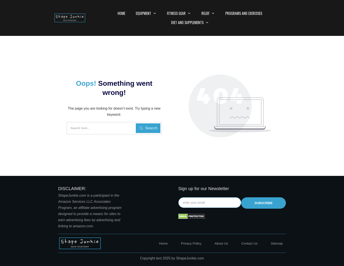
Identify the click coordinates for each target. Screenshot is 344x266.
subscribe (263, 203)
